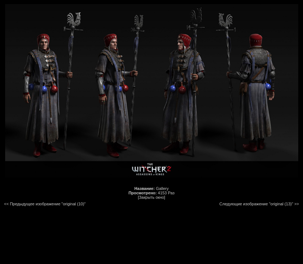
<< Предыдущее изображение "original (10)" (45, 204)
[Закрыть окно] (151, 197)
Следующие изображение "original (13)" (256, 204)
